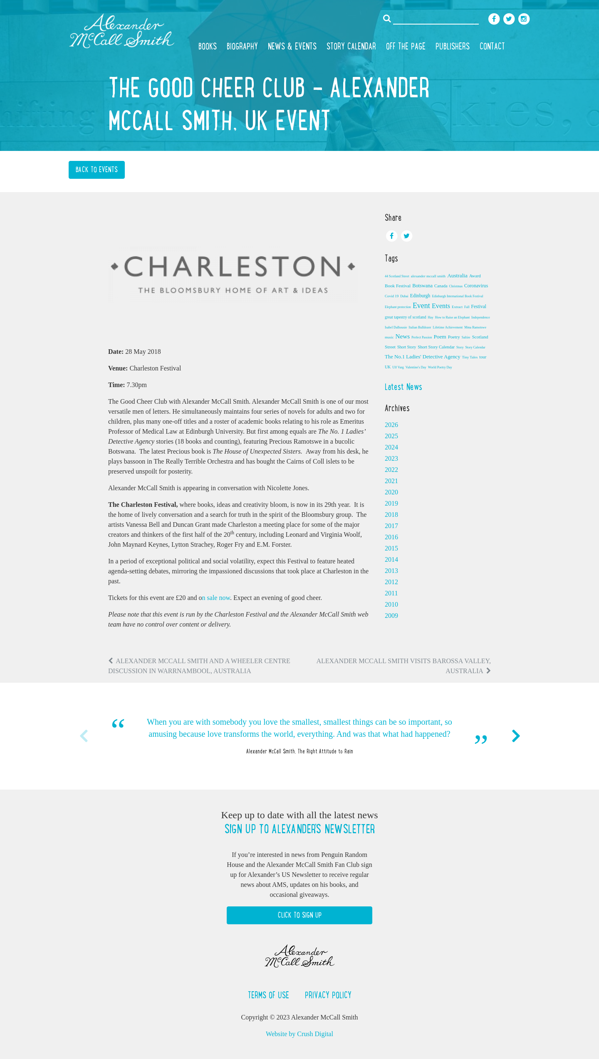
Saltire (466, 337)
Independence (480, 317)
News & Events (292, 46)
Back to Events (97, 169)
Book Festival (398, 285)
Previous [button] (83, 736)
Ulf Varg (397, 367)
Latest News (403, 387)
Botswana (422, 286)
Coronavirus (476, 285)
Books (207, 46)
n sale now (216, 597)
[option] (299, 736)
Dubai (404, 296)
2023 (391, 458)
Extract (457, 307)
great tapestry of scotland (405, 317)
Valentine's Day (416, 367)
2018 (391, 514)
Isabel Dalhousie (396, 327)
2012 (391, 581)
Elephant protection (398, 307)
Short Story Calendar (436, 347)
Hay (430, 317)
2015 (391, 548)
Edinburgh (420, 295)
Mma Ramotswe (475, 327)
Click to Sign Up (300, 915)
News (403, 336)
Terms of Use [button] (270, 995)
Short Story (406, 347)
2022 (391, 469)
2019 (391, 503)
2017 (391, 525)
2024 (391, 447)
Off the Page (406, 46)
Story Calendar (351, 46)
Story (459, 347)
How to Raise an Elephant (452, 317)
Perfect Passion (421, 337)
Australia (457, 275)
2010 (391, 604)
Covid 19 (392, 296)
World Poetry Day (440, 367)
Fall (466, 307)
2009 (391, 615)
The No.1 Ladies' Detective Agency (422, 357)
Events (441, 306)
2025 (391, 435)
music (389, 337)
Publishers (453, 46)
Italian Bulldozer (420, 327)
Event (421, 305)
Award (475, 276)
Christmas (456, 286)
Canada (441, 286)
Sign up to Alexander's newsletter (299, 829)
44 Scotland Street (397, 276)
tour (482, 357)
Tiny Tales (470, 357)
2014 (391, 559)
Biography (242, 46)
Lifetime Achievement (448, 327)
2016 (391, 537)
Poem (439, 336)
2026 (391, 424)
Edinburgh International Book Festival (457, 296)
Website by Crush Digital (299, 1033)
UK (388, 367)
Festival (478, 306)
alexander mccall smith (428, 276)
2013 (391, 570)
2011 (391, 593)
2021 (391, 480)
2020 (391, 492)
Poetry (454, 336)
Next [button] (516, 736)
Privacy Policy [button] (328, 995)
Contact (492, 46)
